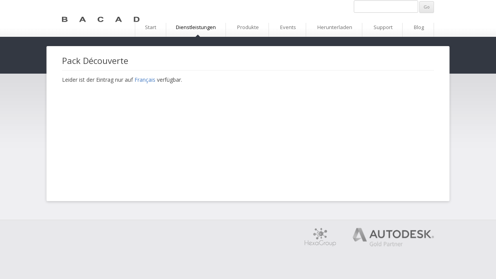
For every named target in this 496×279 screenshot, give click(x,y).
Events (288, 27)
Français (144, 79)
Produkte (248, 27)
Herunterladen (334, 27)
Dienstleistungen (196, 27)
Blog (419, 27)
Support (383, 27)
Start (150, 27)
